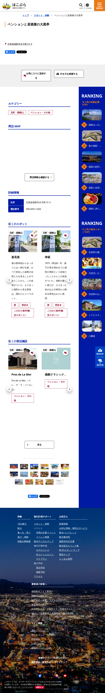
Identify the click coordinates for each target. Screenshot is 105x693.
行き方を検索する (67, 74)
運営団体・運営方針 (41, 662)
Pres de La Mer (21, 374)
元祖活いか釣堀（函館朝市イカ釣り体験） (95, 273)
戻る (34, 445)
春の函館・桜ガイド (95, 145)
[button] (9, 280)
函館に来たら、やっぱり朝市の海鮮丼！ (95, 208)
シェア (10, 52)
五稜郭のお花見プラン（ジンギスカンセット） (95, 294)
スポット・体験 (41, 15)
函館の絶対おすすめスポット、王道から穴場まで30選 (95, 166)
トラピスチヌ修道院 (95, 315)
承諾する (39, 687)
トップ (25, 15)
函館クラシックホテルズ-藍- (62, 374)
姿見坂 (15, 257)
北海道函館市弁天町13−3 (19, 43)
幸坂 (47, 257)
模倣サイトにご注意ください (52, 657)
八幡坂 (92, 336)
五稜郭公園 (94, 252)
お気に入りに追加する (35, 75)
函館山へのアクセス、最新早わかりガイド (95, 124)
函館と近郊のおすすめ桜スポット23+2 (95, 187)
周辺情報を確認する (41, 177)
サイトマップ (60, 662)
